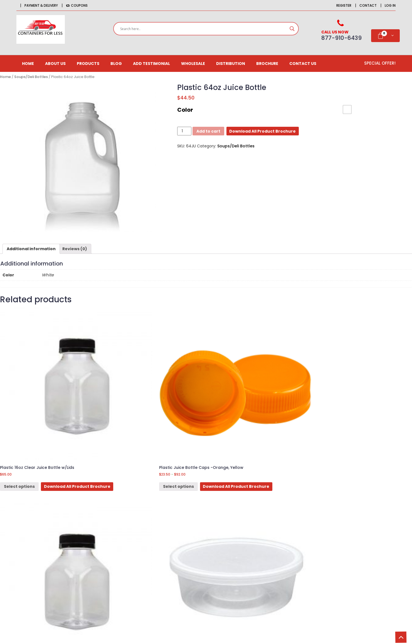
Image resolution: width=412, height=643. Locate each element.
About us (55, 63)
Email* (353, 553)
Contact (368, 5)
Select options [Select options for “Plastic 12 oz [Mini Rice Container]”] (338, 425)
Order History (168, 522)
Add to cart (208, 131)
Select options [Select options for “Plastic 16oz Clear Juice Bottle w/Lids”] (19, 425)
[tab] (31, 249)
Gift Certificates (171, 552)
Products (88, 63)
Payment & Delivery (41, 5)
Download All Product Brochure (262, 131)
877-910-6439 (66, 562)
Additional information (31, 249)
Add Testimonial (151, 63)
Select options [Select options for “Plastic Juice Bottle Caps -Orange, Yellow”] (125, 425)
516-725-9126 (76, 570)
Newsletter (166, 542)
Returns (246, 542)
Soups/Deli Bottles (31, 76)
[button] (347, 109)
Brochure (267, 63)
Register (343, 5)
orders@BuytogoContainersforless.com (75, 589)
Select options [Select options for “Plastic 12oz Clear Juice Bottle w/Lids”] (232, 425)
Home (28, 63)
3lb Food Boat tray (51, 481)
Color (185, 110)
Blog (116, 63)
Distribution (230, 63)
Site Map (246, 552)
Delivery (246, 532)
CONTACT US (302, 63)
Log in (390, 5)
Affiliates (164, 532)
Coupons (77, 5)
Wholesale (193, 63)
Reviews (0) (74, 249)
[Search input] (203, 29)
